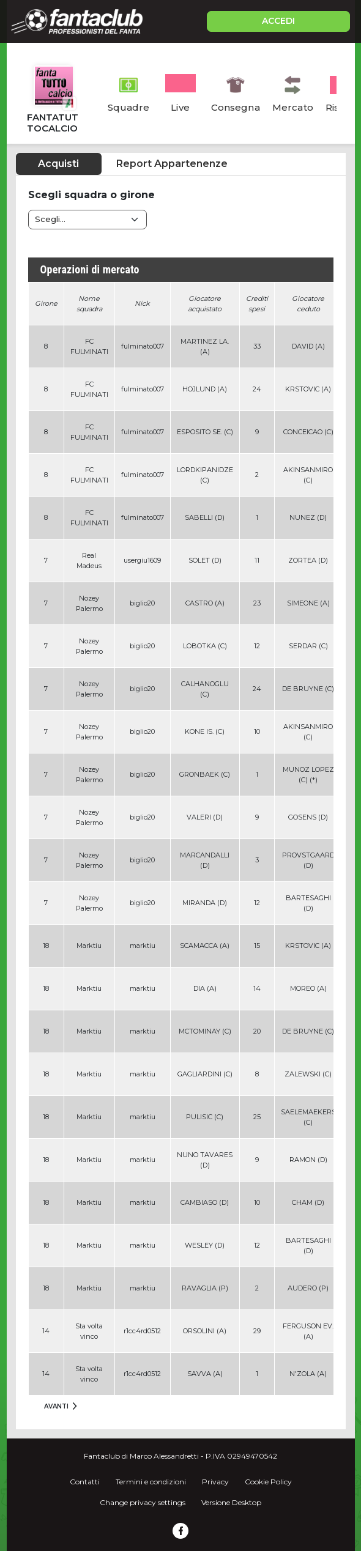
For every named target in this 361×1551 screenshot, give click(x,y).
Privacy (215, 1481)
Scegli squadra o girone (91, 195)
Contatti (85, 1481)
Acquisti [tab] (58, 163)
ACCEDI (278, 20)
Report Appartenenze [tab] (172, 163)
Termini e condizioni (151, 1481)
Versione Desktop (231, 1502)
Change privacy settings (142, 1502)
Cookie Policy (268, 1481)
